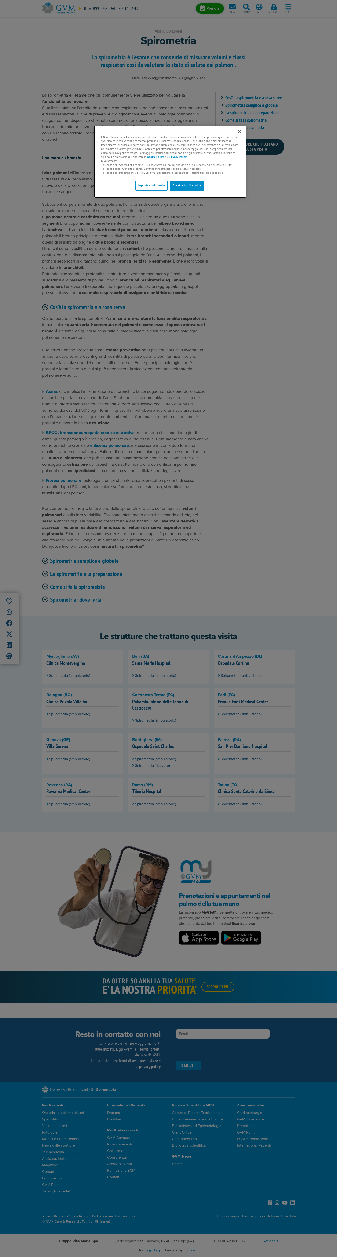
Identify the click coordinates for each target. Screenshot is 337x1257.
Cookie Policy (155, 156)
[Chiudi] (239, 131)
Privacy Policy (178, 156)
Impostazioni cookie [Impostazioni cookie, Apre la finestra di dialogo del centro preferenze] (151, 185)
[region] (170, 162)
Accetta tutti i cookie (187, 185)
